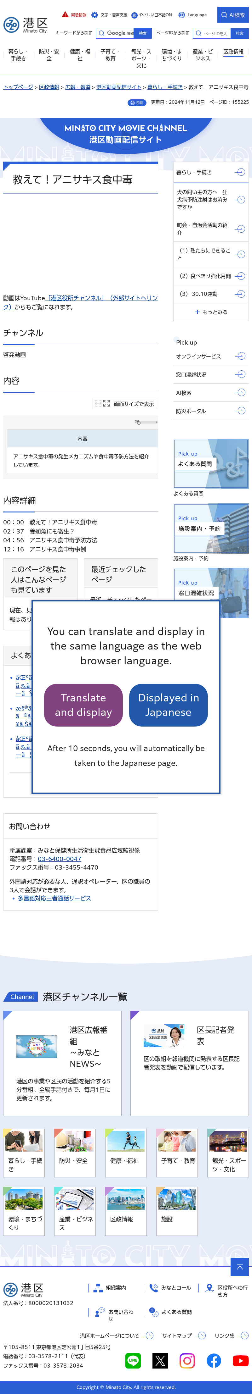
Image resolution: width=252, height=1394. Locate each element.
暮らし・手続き (165, 87)
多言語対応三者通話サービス (54, 898)
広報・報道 (77, 87)
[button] (74, 15)
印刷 (139, 102)
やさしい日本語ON (155, 15)
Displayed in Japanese (168, 705)
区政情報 (49, 87)
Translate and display (83, 705)
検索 (239, 33)
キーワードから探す (101, 33)
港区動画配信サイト (118, 87)
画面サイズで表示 (134, 404)
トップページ (18, 87)
